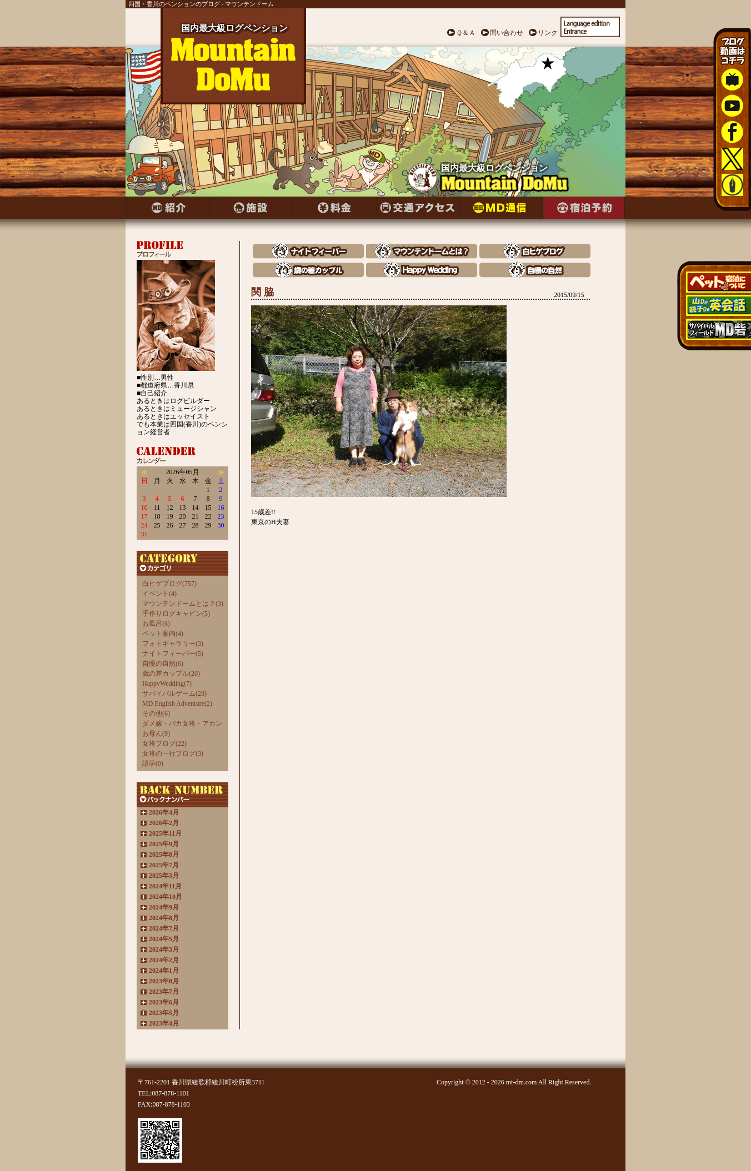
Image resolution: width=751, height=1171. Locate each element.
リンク (548, 33)
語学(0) (152, 763)
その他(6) (156, 713)
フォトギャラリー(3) (172, 643)
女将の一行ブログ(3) (172, 753)
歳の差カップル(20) (171, 673)
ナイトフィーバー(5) (172, 653)
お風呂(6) (156, 623)
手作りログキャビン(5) (176, 613)
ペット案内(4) (162, 633)
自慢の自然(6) (162, 663)
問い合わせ (506, 33)
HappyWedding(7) (167, 683)
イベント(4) (159, 593)
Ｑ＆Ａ (465, 33)
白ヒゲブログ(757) (169, 583)
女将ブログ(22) (164, 743)
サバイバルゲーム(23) (174, 693)
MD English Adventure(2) (177, 703)
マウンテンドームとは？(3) (182, 603)
